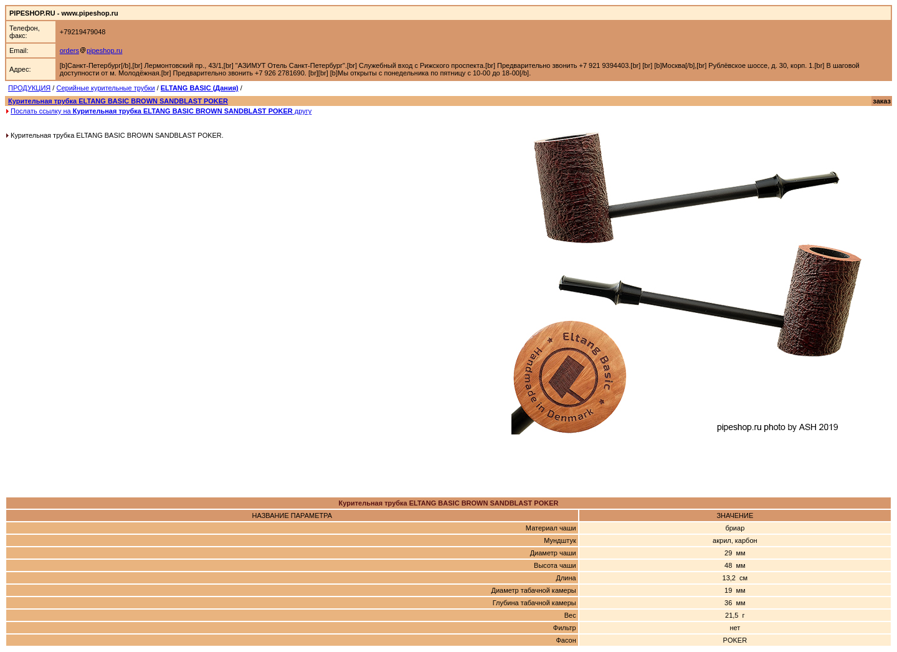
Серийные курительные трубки (105, 88)
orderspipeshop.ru (91, 50)
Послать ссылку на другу (161, 111)
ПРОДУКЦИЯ (29, 88)
